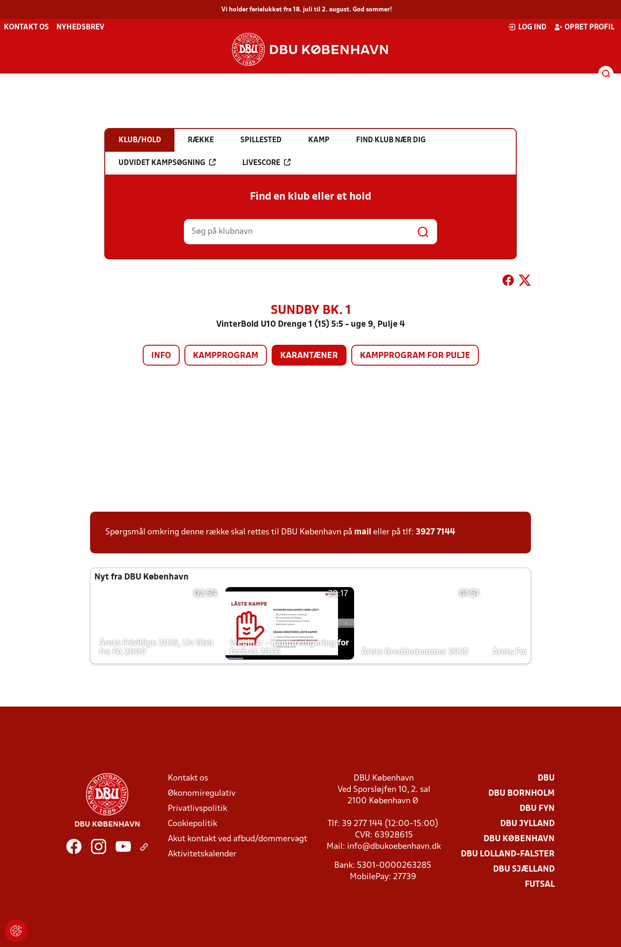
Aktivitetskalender (202, 854)
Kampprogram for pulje (415, 356)
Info (161, 356)
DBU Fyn (537, 809)
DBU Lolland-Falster (508, 854)
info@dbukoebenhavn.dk (394, 847)
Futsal (540, 885)
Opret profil (584, 27)
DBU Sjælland (524, 869)
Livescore (266, 162)
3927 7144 (435, 532)
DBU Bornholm (521, 794)
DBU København (519, 839)
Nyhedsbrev (80, 27)
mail (362, 532)
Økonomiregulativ (202, 794)
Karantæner (309, 356)
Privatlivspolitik (197, 809)
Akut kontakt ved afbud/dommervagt (237, 839)
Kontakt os (26, 27)
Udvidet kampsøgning (167, 162)
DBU (546, 778)
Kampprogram (225, 356)
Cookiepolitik (192, 824)
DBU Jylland (527, 824)
